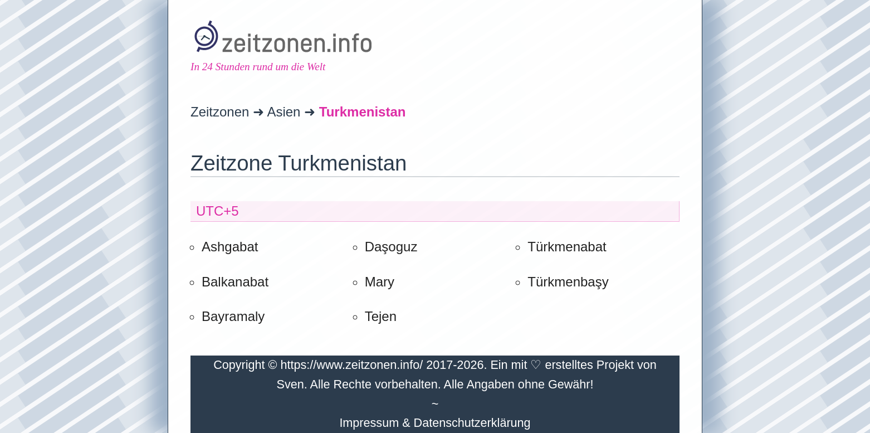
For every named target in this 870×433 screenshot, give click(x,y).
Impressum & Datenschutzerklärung (434, 423)
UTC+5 (217, 210)
